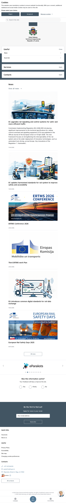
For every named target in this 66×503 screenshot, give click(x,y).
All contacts (10, 481)
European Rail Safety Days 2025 (21, 342)
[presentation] (15, 395)
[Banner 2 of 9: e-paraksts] (33, 366)
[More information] (10, 475)
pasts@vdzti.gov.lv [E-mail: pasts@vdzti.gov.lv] (9, 469)
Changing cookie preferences (10, 456)
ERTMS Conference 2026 (18, 224)
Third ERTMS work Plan (18, 263)
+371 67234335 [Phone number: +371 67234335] (8, 466)
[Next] (62, 366)
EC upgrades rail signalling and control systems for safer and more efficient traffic (33, 123)
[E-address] (5, 475)
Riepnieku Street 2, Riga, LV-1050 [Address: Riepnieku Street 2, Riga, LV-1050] (14, 472)
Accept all (30, 14)
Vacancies (4, 435)
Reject (10, 14)
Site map (4, 453)
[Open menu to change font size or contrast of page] (50, 500)
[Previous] (3, 366)
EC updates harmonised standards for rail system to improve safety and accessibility (33, 184)
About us (4, 437)
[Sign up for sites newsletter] (33, 422)
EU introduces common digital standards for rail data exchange (30, 302)
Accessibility (4, 450)
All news (33, 354)
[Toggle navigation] (33, 499)
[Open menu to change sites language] (15, 500)
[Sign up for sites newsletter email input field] (33, 416)
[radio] (22, 387)
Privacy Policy (5, 447)
